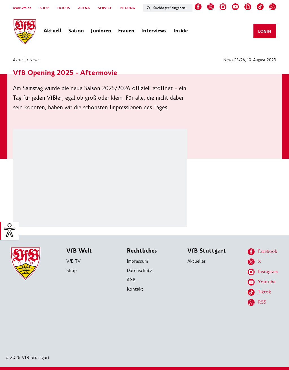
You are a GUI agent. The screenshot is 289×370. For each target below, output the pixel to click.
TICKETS (63, 8)
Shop (71, 270)
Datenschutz (139, 270)
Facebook (262, 251)
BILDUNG (127, 8)
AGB (131, 280)
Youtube (261, 282)
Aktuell (19, 59)
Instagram (263, 272)
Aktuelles (196, 261)
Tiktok (259, 292)
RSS (257, 302)
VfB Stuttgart (206, 251)
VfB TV (73, 261)
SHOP (44, 8)
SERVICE (105, 8)
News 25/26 (234, 59)
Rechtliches (142, 251)
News (34, 59)
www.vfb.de (22, 8)
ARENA (84, 8)
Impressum (137, 261)
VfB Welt (79, 251)
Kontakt (135, 289)
